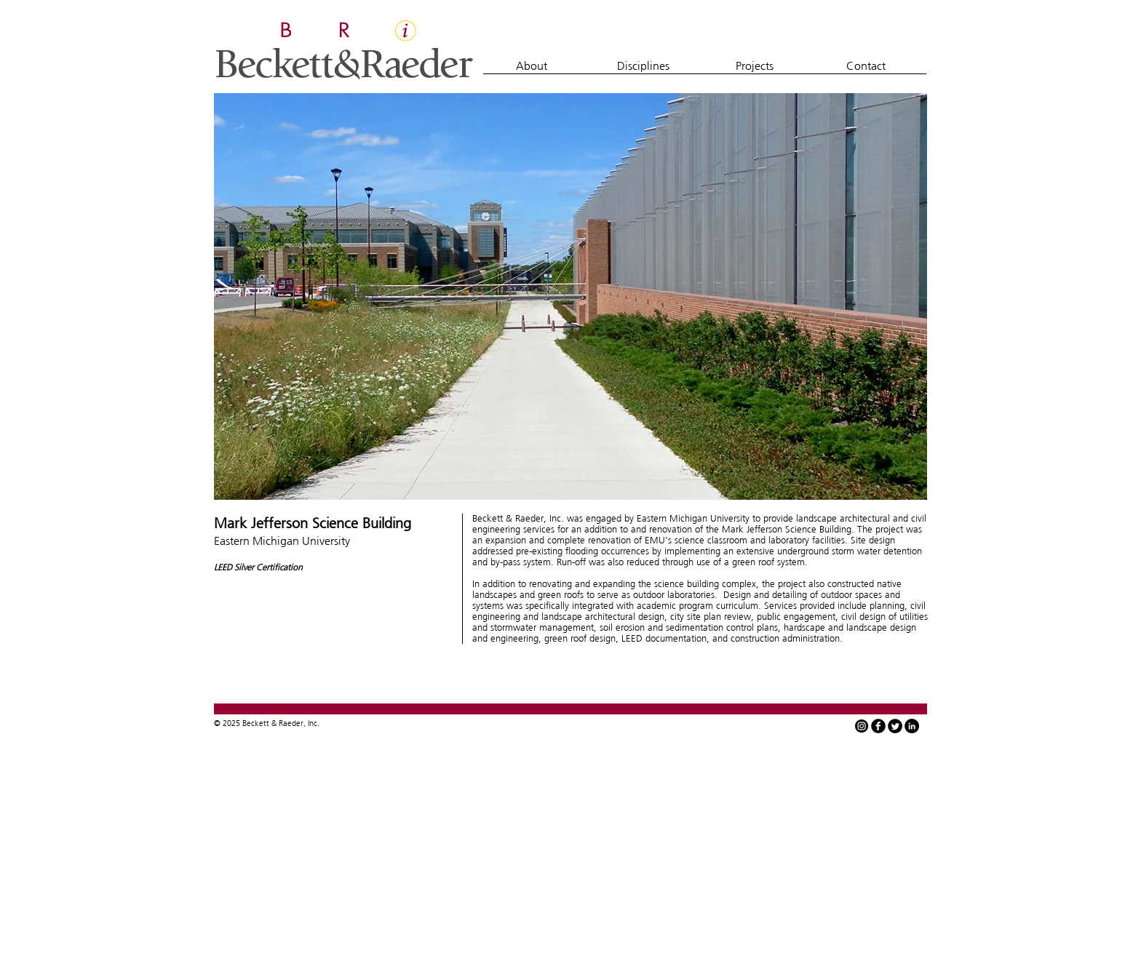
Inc (312, 723)
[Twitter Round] (895, 726)
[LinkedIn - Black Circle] (912, 726)
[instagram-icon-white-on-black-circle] (861, 726)
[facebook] (878, 726)
